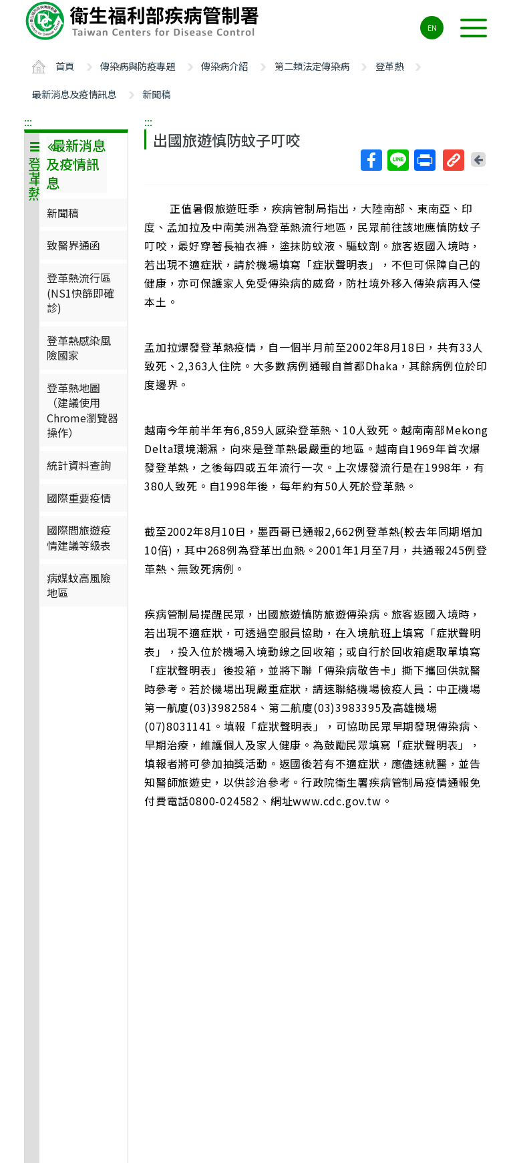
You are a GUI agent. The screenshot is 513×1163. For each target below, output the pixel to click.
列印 (424, 160)
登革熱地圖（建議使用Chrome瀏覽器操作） (82, 410)
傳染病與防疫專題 (137, 66)
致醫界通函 (73, 245)
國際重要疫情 (79, 498)
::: (28, 121)
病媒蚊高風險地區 (79, 585)
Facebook (370, 160)
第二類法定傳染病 (312, 66)
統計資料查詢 (79, 465)
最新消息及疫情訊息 (74, 94)
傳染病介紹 (224, 66)
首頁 (64, 66)
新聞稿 (156, 94)
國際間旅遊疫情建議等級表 (79, 537)
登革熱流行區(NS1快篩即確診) (80, 293)
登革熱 (389, 66)
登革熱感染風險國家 (79, 347)
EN (432, 27)
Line (397, 160)
